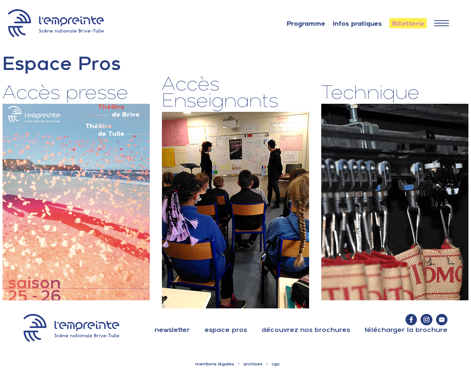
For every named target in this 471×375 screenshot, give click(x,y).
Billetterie (408, 23)
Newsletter (172, 329)
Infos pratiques (357, 23)
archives (252, 364)
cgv (276, 364)
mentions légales (214, 364)
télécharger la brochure (406, 329)
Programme (306, 23)
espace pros (226, 329)
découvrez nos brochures (306, 329)
